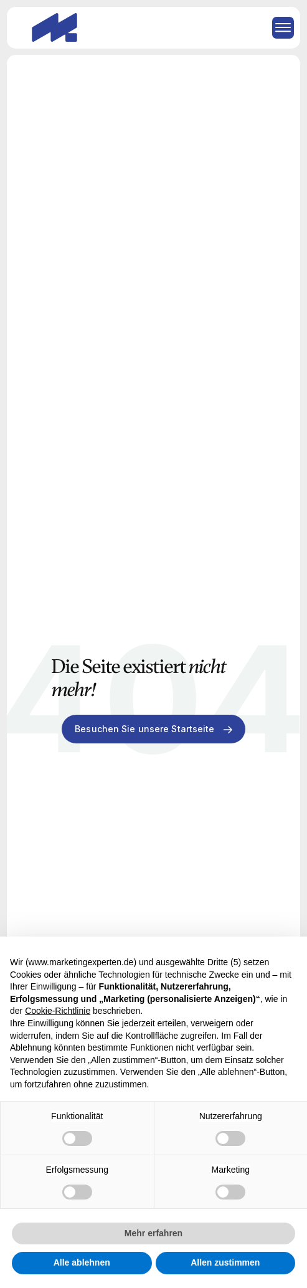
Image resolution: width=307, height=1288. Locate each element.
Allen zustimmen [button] (225, 1262)
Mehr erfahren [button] (153, 1233)
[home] (51, 27)
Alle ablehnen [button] (82, 1262)
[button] (278, 28)
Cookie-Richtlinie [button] (57, 1011)
